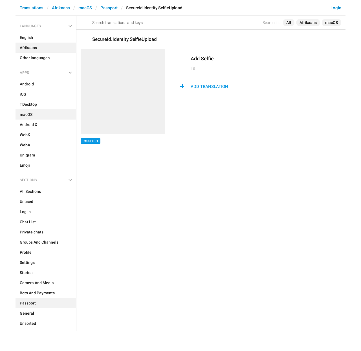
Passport (109, 7)
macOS (85, 7)
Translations (31, 7)
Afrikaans (61, 7)
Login (336, 7)
